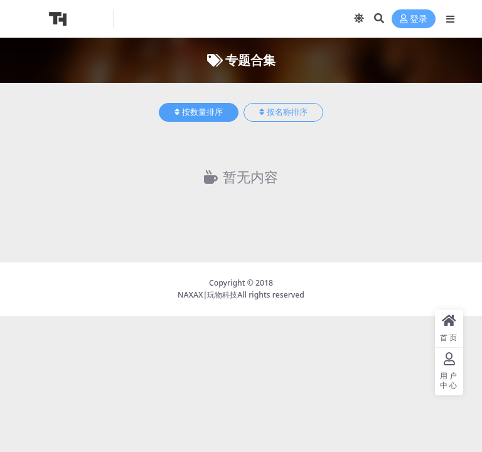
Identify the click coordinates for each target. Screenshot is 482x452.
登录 (413, 19)
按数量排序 (198, 112)
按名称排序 (283, 112)
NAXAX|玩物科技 (207, 294)
